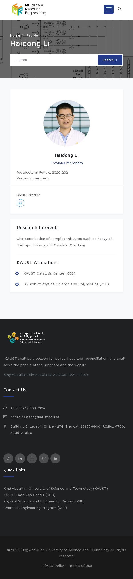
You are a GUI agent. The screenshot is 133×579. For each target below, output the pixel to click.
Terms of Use (80, 565)
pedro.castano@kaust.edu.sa (35, 417)
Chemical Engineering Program (30, 508)
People (32, 35)
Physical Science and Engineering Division (38, 501)
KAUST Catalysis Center (23, 495)
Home (15, 35)
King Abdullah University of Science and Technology (47, 488)
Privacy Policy (53, 565)
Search (110, 60)
